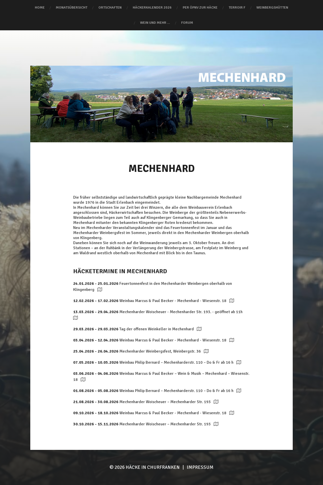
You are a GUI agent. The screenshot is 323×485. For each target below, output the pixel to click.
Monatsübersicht (71, 7)
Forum (187, 22)
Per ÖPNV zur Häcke (200, 7)
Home (40, 7)
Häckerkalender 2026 (152, 7)
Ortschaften (110, 7)
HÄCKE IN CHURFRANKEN (153, 467)
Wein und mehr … (155, 22)
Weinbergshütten (272, 7)
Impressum (200, 467)
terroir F (237, 7)
